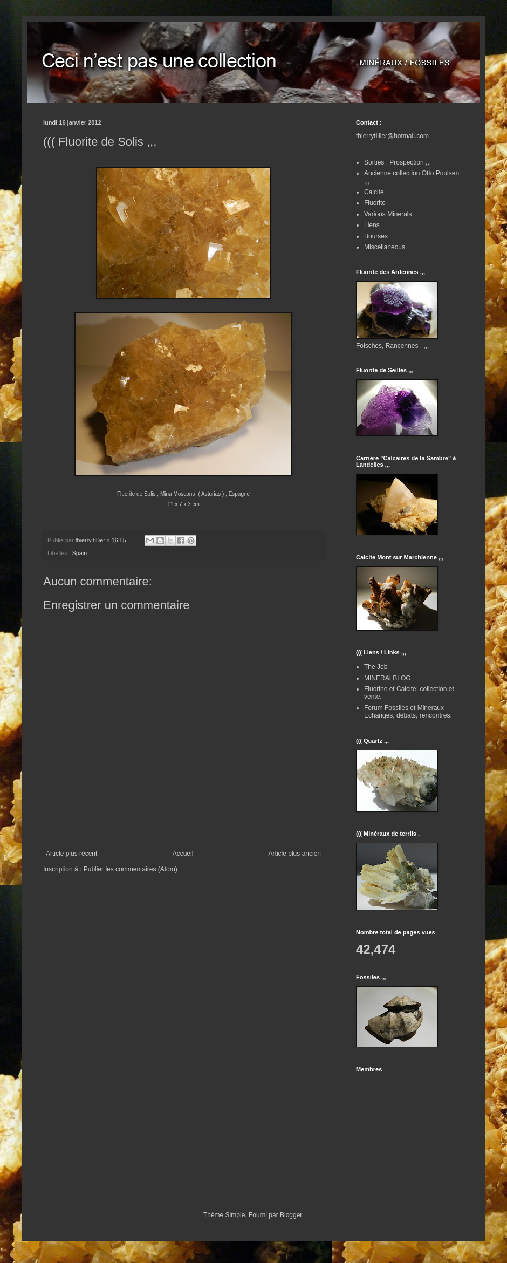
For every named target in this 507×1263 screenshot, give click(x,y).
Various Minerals (388, 214)
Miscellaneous (384, 247)
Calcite (374, 192)
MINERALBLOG (387, 678)
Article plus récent (71, 853)
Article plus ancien (295, 853)
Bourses (376, 236)
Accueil (183, 853)
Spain (79, 553)
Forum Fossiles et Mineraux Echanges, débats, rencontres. (408, 711)
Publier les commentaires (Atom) (130, 869)
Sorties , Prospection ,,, (397, 162)
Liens (372, 225)
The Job (375, 667)
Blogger (291, 1215)
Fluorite (375, 203)
